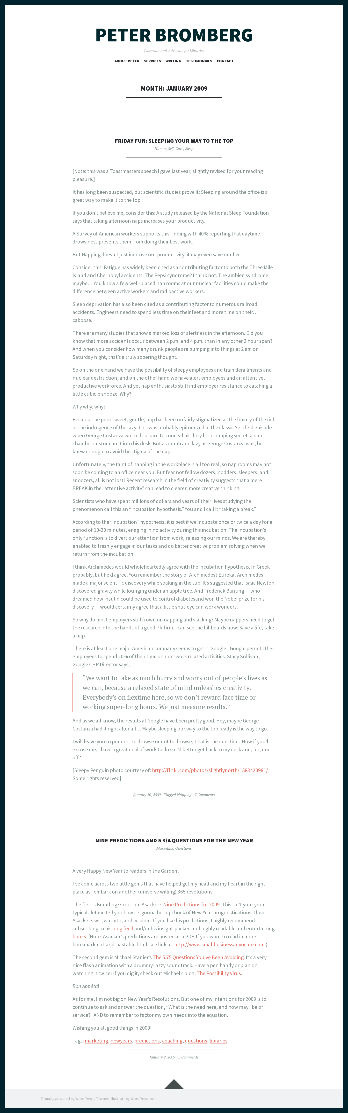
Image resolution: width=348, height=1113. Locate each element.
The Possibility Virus (219, 973)
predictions (147, 1040)
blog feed (122, 928)
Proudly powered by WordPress (67, 1098)
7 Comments (205, 794)
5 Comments (188, 1057)
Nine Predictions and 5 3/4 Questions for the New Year (174, 840)
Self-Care (175, 148)
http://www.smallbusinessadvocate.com (219, 944)
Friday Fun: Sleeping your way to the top (174, 140)
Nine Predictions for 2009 (191, 904)
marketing (96, 1040)
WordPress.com (143, 1098)
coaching (172, 1040)
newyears (121, 1040)
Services (152, 60)
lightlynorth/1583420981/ (239, 770)
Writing (173, 60)
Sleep (189, 148)
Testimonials (199, 60)
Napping (184, 794)
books (79, 936)
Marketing (164, 848)
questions (196, 1040)
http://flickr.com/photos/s (181, 770)
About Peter (127, 60)
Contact (225, 60)
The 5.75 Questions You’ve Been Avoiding (198, 957)
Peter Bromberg (174, 34)
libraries (218, 1040)
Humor (160, 148)
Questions (183, 848)
